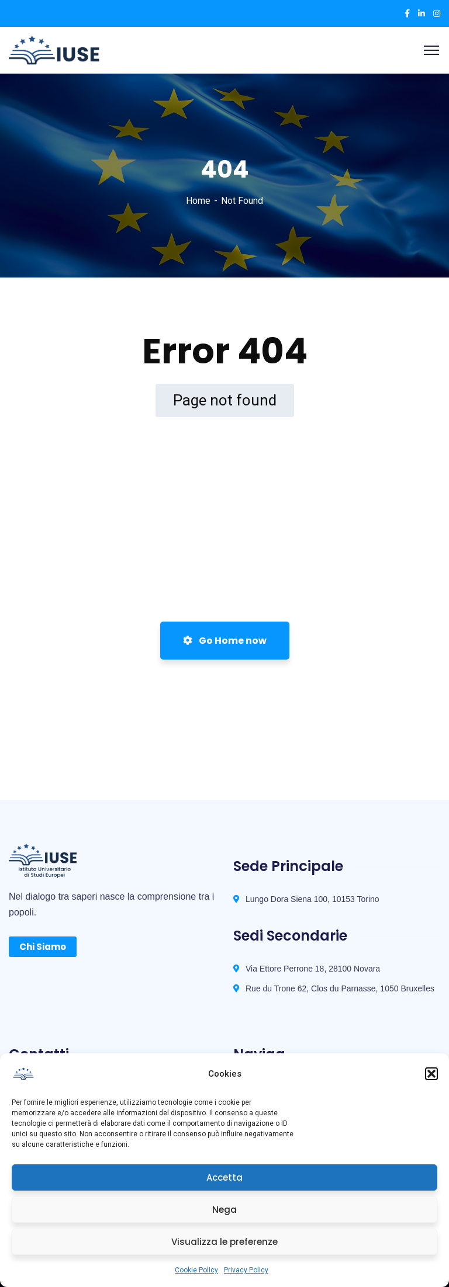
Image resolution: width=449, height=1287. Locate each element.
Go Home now (225, 640)
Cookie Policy (196, 1270)
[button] (431, 1074)
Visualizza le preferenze (224, 1242)
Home (198, 200)
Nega (224, 1209)
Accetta (224, 1177)
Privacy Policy (246, 1270)
